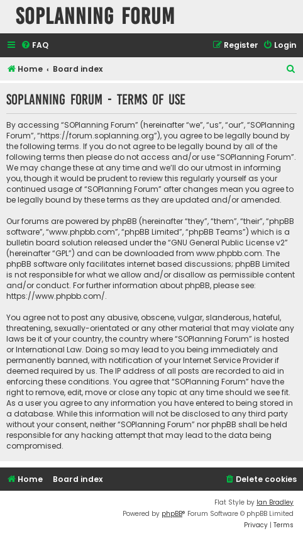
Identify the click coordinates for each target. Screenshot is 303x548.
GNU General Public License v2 (228, 242)
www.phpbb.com (229, 253)
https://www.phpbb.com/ (55, 296)
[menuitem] (34, 45)
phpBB (172, 513)
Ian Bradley (275, 502)
